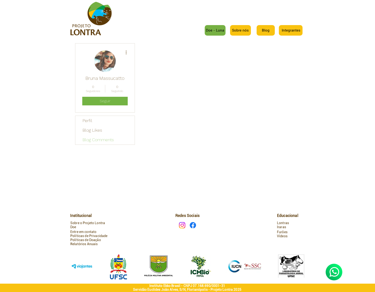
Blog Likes (92, 130)
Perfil (87, 120)
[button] (290, 30)
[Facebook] (193, 225)
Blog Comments (98, 139)
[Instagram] (182, 225)
